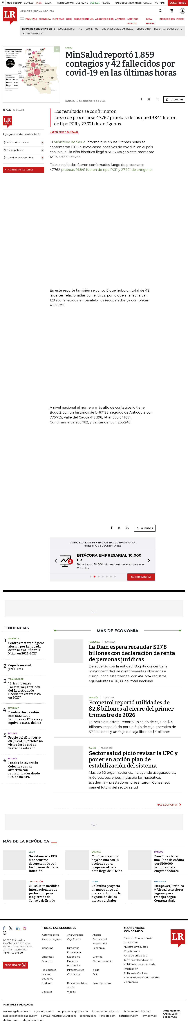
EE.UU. (32, 852)
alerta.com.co (11, 1020)
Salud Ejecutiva (102, 983)
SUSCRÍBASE (177, 2)
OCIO (69, 19)
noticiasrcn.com (128, 1015)
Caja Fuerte (74, 939)
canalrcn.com (87, 1015)
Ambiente (13, 638)
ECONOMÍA (45, 19)
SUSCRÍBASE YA (141, 576)
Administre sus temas (19, 169)
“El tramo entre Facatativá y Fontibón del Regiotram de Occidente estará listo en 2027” (24, 690)
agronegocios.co (44, 1011)
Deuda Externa (66, 29)
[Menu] (23, 18)
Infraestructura (75, 969)
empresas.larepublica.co (73, 1011)
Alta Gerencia (75, 934)
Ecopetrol (92, 29)
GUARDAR (174, 99)
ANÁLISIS (120, 19)
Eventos (97, 956)
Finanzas (47, 961)
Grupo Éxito (144, 29)
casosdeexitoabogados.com (20, 1015)
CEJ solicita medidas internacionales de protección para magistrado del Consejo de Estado (44, 893)
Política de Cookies (135, 973)
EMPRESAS (58, 19)
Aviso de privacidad (135, 955)
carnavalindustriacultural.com (58, 1015)
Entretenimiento (33, 34)
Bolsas (12, 733)
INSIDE (180, 19)
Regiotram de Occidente (168, 29)
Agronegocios (50, 934)
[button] (55, 561)
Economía (99, 947)
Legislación (36, 881)
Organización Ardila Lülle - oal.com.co (171, 1013)
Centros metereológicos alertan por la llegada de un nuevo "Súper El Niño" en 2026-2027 (26, 648)
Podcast (47, 983)
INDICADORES (167, 19)
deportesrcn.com (33, 1020)
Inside (96, 969)
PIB (80, 29)
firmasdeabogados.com (105, 1011)
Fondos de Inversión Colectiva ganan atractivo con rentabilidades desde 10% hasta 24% (24, 770)
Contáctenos (132, 951)
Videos (71, 991)
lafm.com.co (149, 1015)
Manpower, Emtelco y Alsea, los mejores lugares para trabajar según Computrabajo (169, 893)
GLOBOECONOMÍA (83, 19)
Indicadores (49, 969)
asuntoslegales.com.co (16, 1011)
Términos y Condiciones (138, 959)
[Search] (160, 11)
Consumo (47, 947)
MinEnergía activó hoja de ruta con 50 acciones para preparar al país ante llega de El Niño (107, 864)
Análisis (97, 934)
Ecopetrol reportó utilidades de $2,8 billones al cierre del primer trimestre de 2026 (131, 708)
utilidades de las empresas (117, 29)
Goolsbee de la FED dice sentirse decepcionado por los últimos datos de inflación (43, 864)
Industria (160, 881)
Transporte (16, 679)
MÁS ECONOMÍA (167, 804)
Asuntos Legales (51, 939)
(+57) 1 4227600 (13, 952)
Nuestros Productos (136, 946)
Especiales (73, 956)
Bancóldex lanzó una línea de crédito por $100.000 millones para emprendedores (169, 864)
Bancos (158, 852)
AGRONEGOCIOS (104, 19)
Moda (95, 881)
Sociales (47, 991)
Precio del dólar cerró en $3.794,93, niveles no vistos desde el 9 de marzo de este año (25, 743)
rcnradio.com (107, 1015)
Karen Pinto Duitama (64, 132)
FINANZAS (31, 19)
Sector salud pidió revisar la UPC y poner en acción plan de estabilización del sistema (133, 759)
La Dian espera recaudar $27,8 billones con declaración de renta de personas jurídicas (132, 653)
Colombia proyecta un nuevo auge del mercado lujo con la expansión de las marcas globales (106, 893)
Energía (96, 852)
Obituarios (73, 974)
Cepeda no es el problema (19, 667)
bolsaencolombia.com (137, 1011)
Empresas (48, 956)
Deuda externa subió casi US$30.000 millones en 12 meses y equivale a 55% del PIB (25, 718)
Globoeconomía (102, 961)
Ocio (95, 974)
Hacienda (13, 708)
